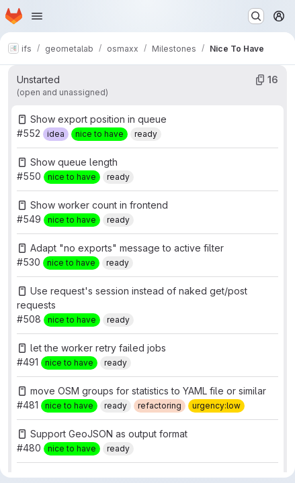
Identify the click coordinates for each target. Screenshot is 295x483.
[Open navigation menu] (37, 16)
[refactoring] (159, 406)
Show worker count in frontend (99, 205)
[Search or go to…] (256, 16)
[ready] (145, 134)
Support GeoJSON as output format (108, 433)
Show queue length (74, 162)
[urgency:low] (216, 406)
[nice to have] (99, 134)
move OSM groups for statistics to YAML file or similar (148, 390)
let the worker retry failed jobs (98, 348)
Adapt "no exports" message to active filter (127, 248)
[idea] (56, 134)
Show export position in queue (98, 119)
